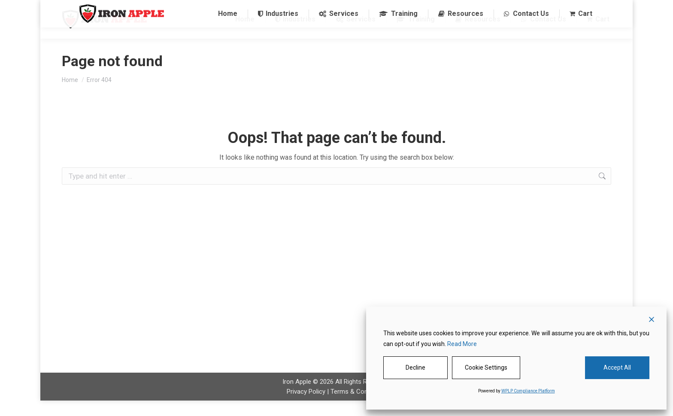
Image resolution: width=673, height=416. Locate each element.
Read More (462, 343)
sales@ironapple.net (269, 8)
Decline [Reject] (415, 367)
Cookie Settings (486, 367)
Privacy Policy (306, 407)
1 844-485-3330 (205, 8)
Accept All (617, 367)
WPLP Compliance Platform (528, 391)
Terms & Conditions (358, 407)
